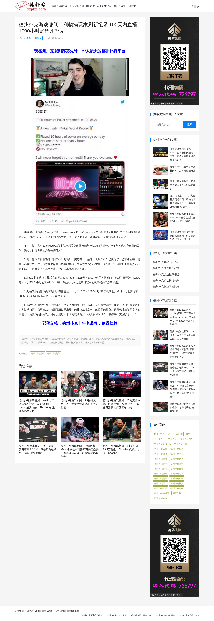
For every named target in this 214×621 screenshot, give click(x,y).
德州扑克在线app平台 (166, 262)
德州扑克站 (57, 38)
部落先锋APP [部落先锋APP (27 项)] (160, 498)
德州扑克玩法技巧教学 (166, 280)
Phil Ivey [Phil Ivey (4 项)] (159, 434)
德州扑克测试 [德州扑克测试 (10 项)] (160, 473)
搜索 (189, 124)
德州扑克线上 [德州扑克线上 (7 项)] (160, 483)
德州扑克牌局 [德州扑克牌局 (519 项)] (160, 478)
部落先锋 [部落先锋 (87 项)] (177, 493)
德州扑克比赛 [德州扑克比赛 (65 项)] (176, 468)
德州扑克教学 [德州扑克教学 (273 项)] (176, 463)
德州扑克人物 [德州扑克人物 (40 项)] (160, 449)
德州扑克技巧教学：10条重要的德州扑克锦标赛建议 (183, 185)
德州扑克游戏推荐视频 (166, 274)
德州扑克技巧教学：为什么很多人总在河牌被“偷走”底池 (182, 407)
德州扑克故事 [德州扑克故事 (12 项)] (160, 463)
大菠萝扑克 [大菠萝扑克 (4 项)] (159, 439)
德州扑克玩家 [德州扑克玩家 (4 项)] (176, 478)
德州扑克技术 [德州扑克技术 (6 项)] (176, 459)
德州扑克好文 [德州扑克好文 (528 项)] (160, 454)
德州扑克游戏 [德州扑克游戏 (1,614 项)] (176, 473)
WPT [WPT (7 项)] (170, 434)
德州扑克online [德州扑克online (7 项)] (162, 444)
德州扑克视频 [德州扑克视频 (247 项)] (176, 483)
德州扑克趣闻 (53, 353)
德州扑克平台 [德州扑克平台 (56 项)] (176, 454)
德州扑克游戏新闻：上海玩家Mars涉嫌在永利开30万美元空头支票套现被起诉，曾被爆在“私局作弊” (183, 389)
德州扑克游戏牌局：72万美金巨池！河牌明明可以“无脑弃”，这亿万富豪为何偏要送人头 (121, 404)
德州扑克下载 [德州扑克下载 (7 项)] (180, 444)
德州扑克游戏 (37, 353)
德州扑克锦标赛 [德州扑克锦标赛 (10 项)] (161, 493)
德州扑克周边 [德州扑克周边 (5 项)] (176, 449)
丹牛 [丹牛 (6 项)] (188, 434)
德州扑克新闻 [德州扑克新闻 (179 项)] (160, 468)
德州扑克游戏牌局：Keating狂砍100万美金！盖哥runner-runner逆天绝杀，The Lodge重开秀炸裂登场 (183, 317)
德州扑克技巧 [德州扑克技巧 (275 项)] (160, 459)
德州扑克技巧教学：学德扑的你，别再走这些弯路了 (182, 171)
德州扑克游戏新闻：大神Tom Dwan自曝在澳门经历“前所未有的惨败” (182, 217)
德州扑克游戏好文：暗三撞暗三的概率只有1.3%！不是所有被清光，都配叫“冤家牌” (37, 449)
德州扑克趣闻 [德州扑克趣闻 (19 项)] (176, 488)
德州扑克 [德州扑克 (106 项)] (172, 439)
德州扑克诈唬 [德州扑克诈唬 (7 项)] (160, 488)
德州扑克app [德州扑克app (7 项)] (186, 439)
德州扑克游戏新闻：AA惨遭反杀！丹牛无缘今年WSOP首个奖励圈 (79, 404)
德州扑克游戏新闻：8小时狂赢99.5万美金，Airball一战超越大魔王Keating (121, 449)
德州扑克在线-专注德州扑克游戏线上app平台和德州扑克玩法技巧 (50, 611)
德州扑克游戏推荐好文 (30, 38)
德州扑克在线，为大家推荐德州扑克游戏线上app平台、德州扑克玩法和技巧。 (95, 6)
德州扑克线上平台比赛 (166, 286)
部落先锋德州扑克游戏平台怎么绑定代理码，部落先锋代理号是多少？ (182, 236)
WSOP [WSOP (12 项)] (179, 434)
